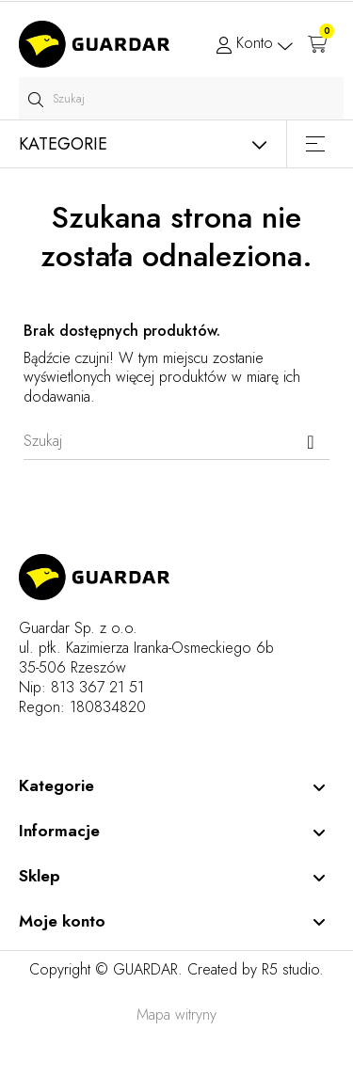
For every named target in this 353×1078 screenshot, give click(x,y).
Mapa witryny (176, 1014)
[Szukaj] (176, 441)
